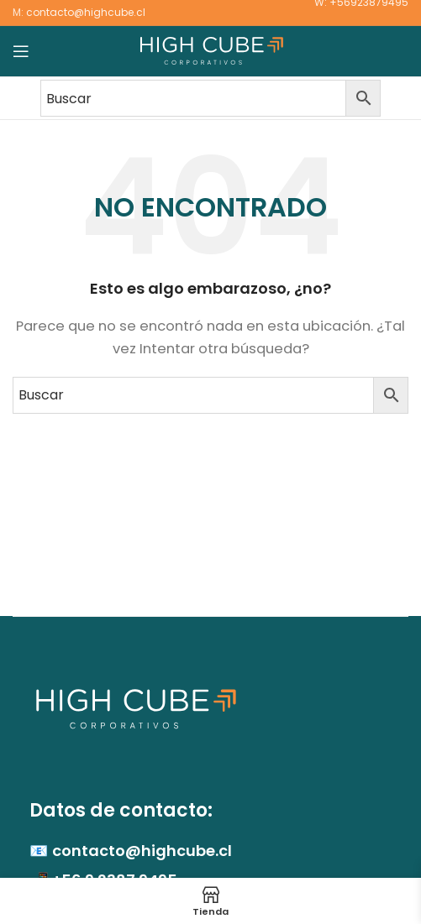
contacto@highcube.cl (85, 12)
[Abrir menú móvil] (21, 51)
